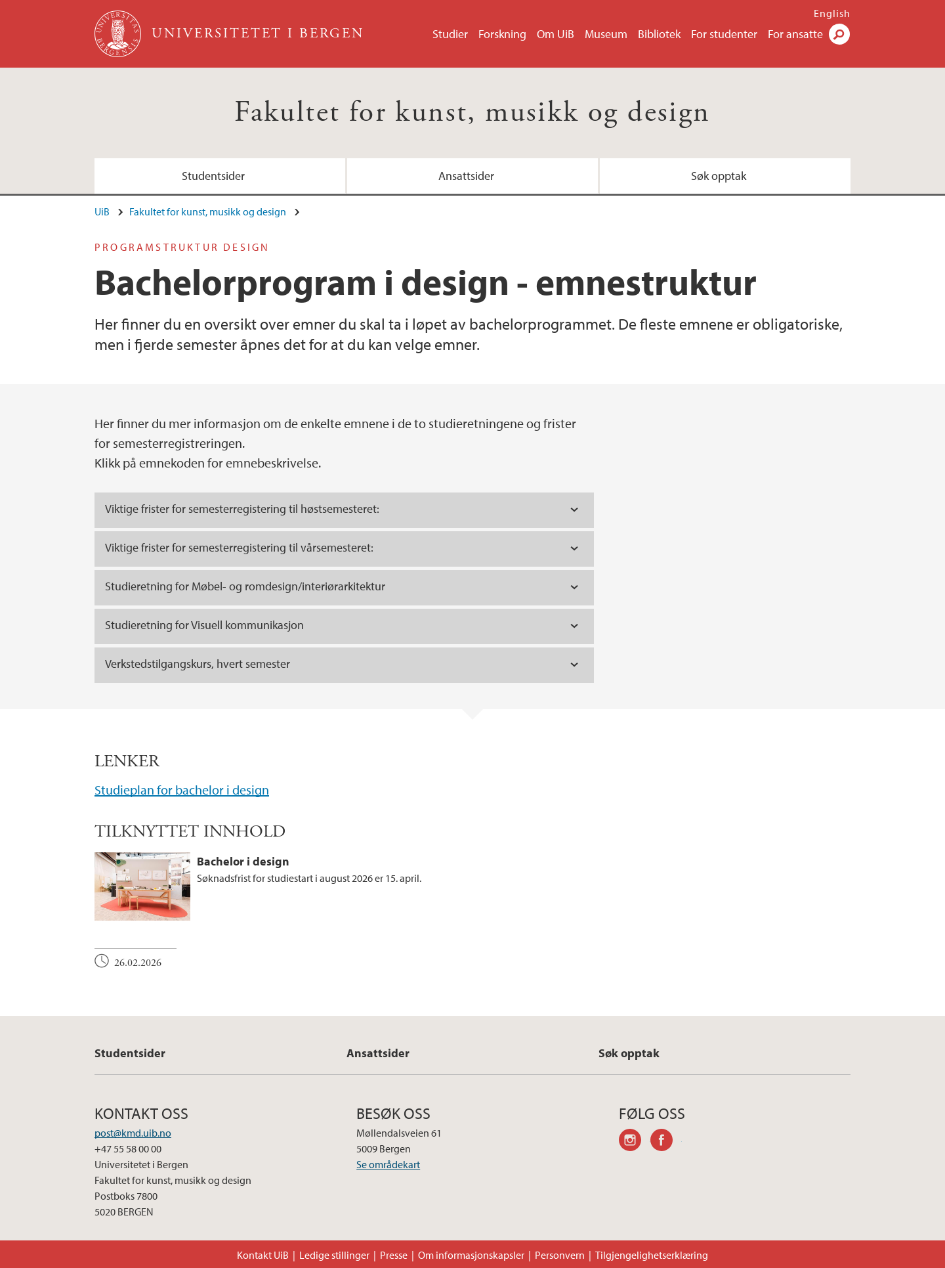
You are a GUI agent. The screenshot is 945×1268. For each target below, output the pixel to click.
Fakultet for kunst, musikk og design (472, 112)
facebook (666, 1142)
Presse (394, 1254)
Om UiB (555, 33)
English (832, 13)
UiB (102, 211)
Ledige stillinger (334, 1254)
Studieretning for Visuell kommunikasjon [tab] (204, 624)
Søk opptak (718, 175)
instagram (634, 1142)
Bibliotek (659, 33)
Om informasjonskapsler (471, 1254)
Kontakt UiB (263, 1254)
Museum (606, 33)
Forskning (502, 33)
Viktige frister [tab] (242, 508)
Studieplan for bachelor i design (181, 789)
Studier (450, 33)
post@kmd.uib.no (132, 1132)
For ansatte (795, 33)
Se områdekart (388, 1164)
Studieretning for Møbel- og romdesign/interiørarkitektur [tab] (245, 586)
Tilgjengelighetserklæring (651, 1254)
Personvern (560, 1254)
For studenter (724, 33)
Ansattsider (466, 175)
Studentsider (213, 175)
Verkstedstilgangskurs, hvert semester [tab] (197, 663)
